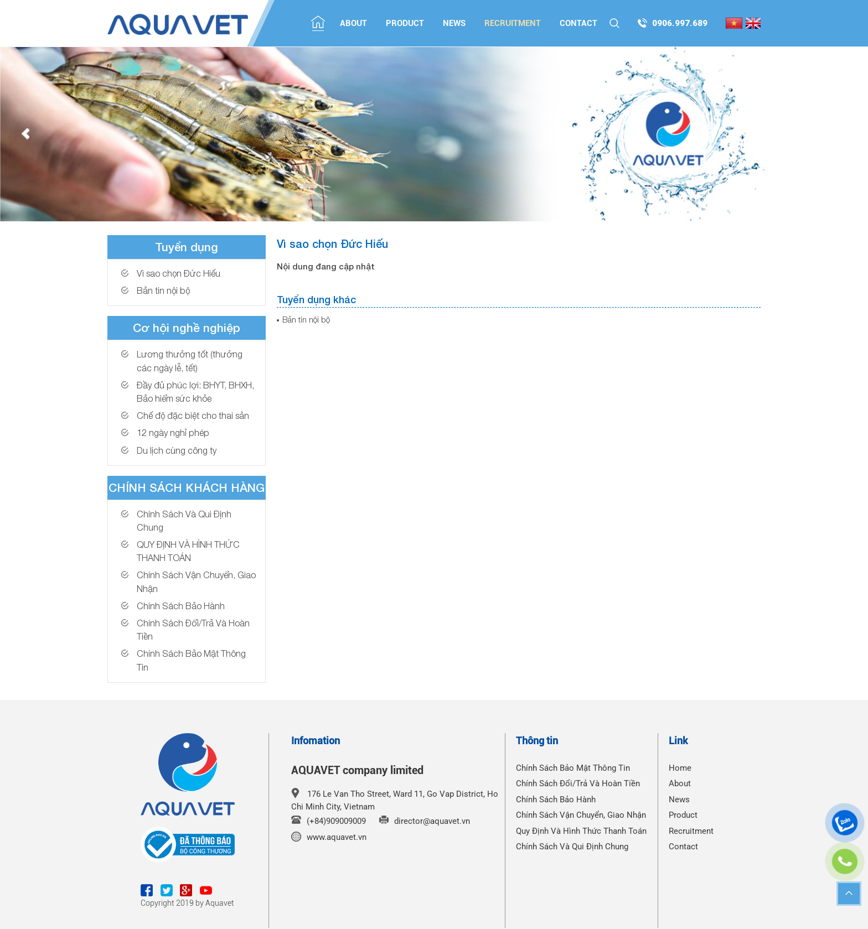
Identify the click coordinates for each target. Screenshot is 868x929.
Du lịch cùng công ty (176, 450)
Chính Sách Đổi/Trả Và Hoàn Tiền (193, 629)
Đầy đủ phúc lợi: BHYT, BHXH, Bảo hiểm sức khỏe (195, 391)
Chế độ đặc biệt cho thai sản (193, 415)
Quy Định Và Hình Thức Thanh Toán (581, 831)
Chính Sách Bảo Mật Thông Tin (191, 660)
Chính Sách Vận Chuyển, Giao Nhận (196, 581)
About (353, 23)
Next (842, 134)
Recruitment (512, 23)
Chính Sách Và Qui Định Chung (184, 520)
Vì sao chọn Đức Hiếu (178, 273)
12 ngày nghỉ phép (173, 432)
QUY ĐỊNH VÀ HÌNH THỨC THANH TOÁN (188, 551)
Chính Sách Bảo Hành (181, 605)
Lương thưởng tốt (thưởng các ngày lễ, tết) (189, 360)
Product (405, 23)
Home (680, 768)
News (454, 23)
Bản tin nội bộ (163, 290)
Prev (25, 134)
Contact (578, 23)
